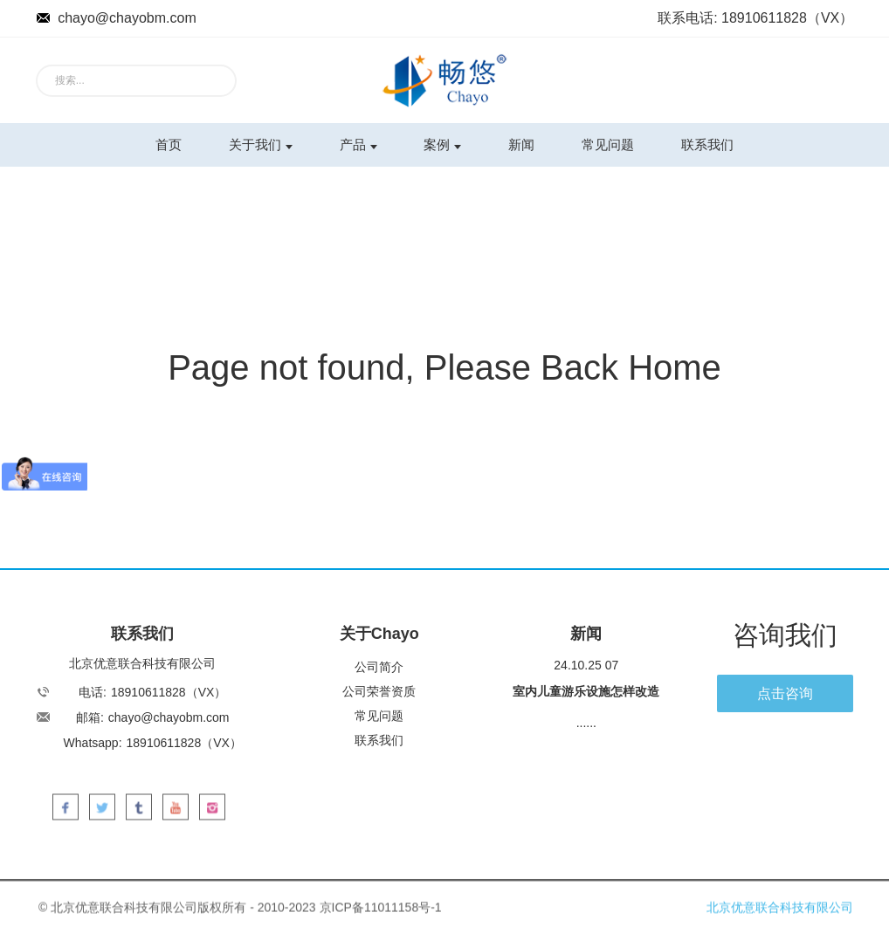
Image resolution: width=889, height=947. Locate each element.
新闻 (521, 144)
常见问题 (608, 144)
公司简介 (379, 667)
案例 (442, 144)
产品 (358, 144)
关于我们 (261, 144)
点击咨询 (785, 693)
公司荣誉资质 (379, 691)
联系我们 (707, 144)
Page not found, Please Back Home (444, 367)
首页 (168, 144)
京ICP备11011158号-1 (381, 916)
